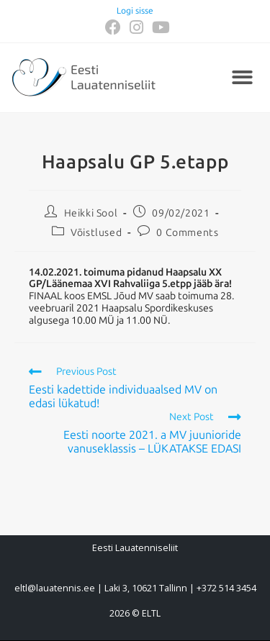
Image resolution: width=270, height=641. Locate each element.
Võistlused (96, 233)
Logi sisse (135, 11)
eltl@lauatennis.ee (54, 588)
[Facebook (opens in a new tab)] (113, 27)
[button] (243, 78)
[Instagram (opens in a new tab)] (136, 27)
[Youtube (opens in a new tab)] (159, 27)
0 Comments (187, 233)
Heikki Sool (91, 213)
